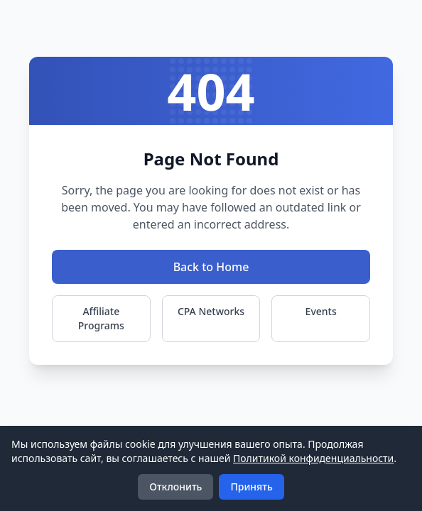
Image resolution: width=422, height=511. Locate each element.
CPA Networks (211, 311)
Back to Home (211, 267)
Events (321, 311)
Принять (251, 486)
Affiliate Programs (101, 318)
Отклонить (175, 486)
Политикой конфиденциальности (313, 458)
